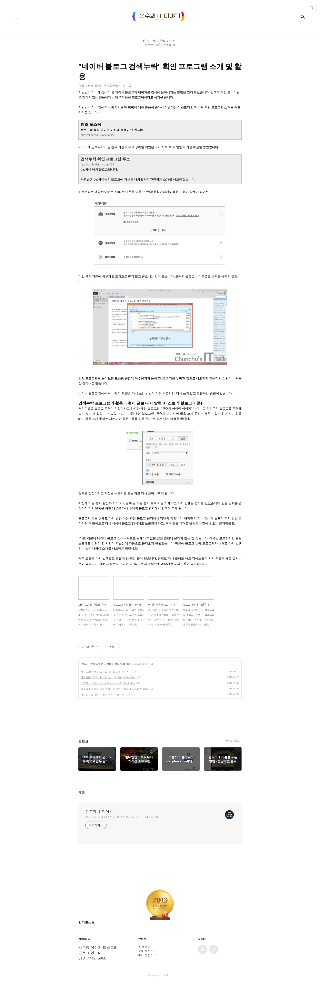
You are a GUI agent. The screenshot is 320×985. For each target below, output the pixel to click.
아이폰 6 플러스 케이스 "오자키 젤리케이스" (105, 694)
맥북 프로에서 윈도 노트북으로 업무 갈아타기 (106, 671)
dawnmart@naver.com (160, 45)
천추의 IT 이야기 (99, 811)
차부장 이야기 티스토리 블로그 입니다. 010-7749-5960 (121, 817)
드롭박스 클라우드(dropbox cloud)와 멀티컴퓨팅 (108, 683)
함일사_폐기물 (122, 663)
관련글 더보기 (233, 741)
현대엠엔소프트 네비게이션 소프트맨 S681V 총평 (108, 677)
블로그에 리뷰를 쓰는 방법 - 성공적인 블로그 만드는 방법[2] (115, 688)
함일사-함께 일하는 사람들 (96, 663)
